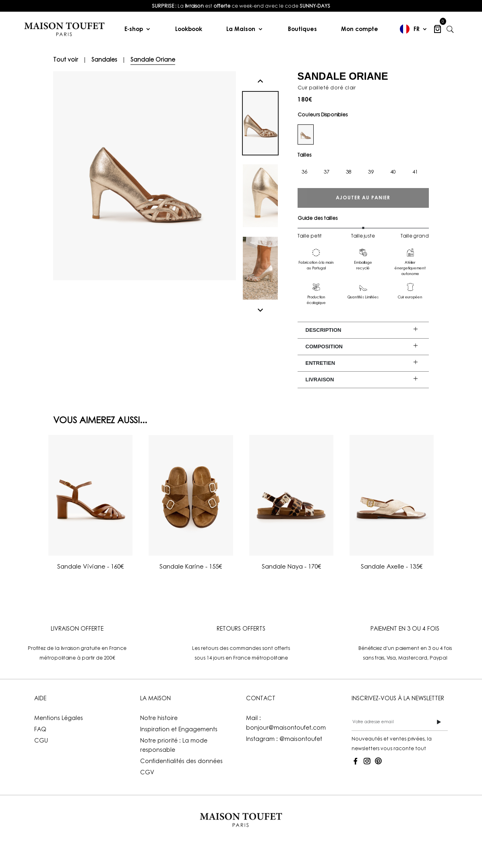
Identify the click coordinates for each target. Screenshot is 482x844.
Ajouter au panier (363, 197)
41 (415, 171)
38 (349, 171)
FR (417, 28)
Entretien (320, 363)
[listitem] (241, 6)
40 (393, 171)
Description (323, 330)
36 (304, 171)
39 (371, 171)
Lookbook (188, 28)
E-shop (133, 28)
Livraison (320, 379)
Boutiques (302, 28)
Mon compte (359, 28)
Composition (324, 346)
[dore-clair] (306, 134)
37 (326, 171)
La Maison (240, 28)
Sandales (104, 59)
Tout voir (65, 59)
